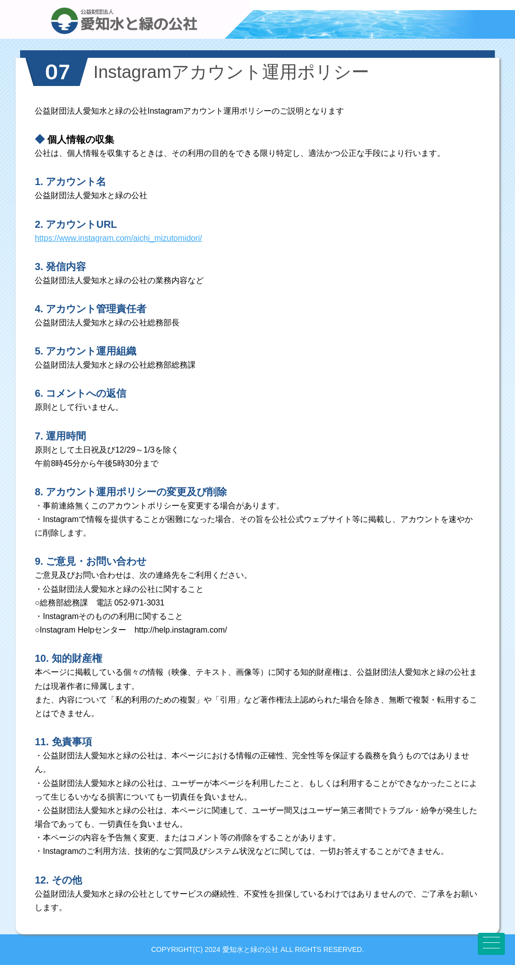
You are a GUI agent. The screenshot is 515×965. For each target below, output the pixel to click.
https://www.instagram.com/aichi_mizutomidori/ (118, 238)
